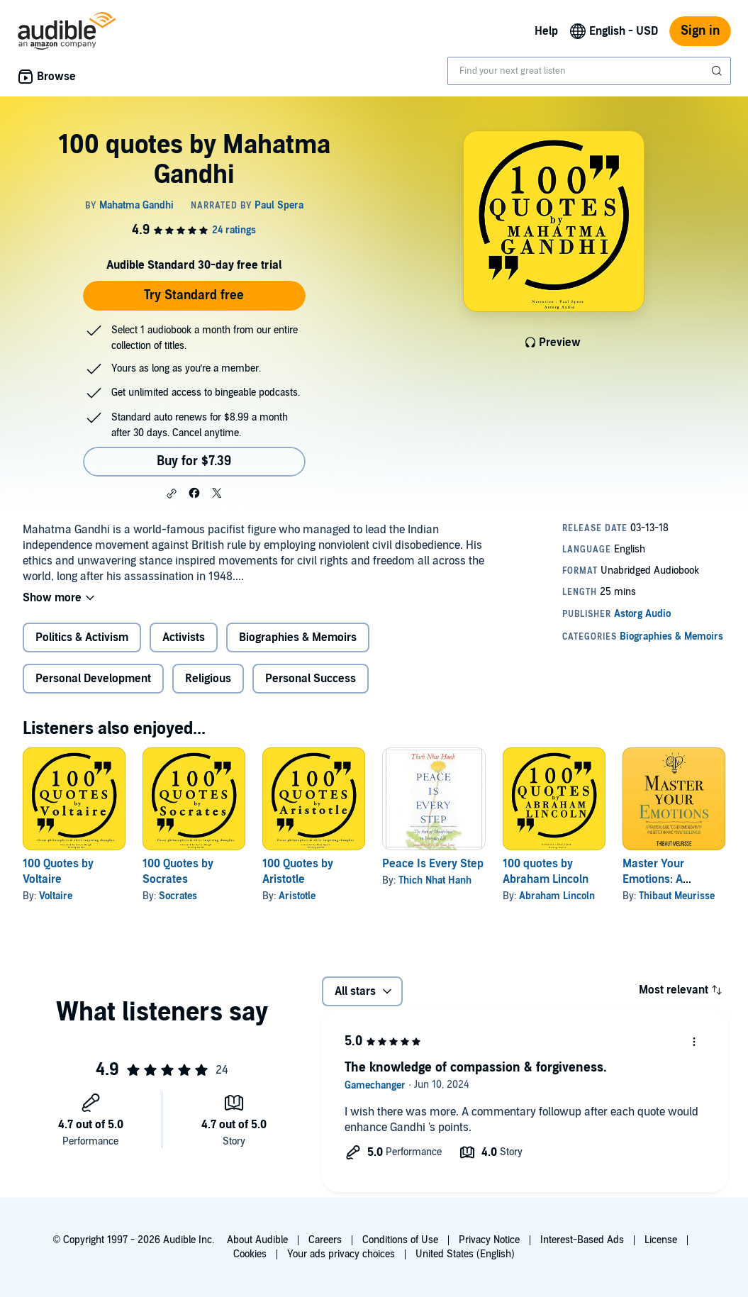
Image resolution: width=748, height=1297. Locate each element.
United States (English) (465, 1254)
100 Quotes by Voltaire (58, 871)
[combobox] (589, 71)
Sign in (700, 30)
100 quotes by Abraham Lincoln (545, 871)
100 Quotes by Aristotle (297, 871)
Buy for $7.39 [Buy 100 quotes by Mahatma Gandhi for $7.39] (194, 461)
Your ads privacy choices (341, 1254)
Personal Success (310, 679)
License (660, 1240)
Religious (208, 679)
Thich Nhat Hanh (434, 880)
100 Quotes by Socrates (178, 871)
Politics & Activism (81, 637)
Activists (183, 637)
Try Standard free (194, 295)
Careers (325, 1240)
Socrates (178, 896)
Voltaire (55, 896)
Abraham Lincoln (557, 896)
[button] (171, 493)
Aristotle (297, 896)
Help (546, 31)
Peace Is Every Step (433, 864)
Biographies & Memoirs (298, 637)
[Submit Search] (718, 71)
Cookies (250, 1254)
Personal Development (93, 679)
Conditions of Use (400, 1240)
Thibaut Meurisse (677, 896)
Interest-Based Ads (582, 1240)
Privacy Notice (489, 1240)
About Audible (257, 1240)
